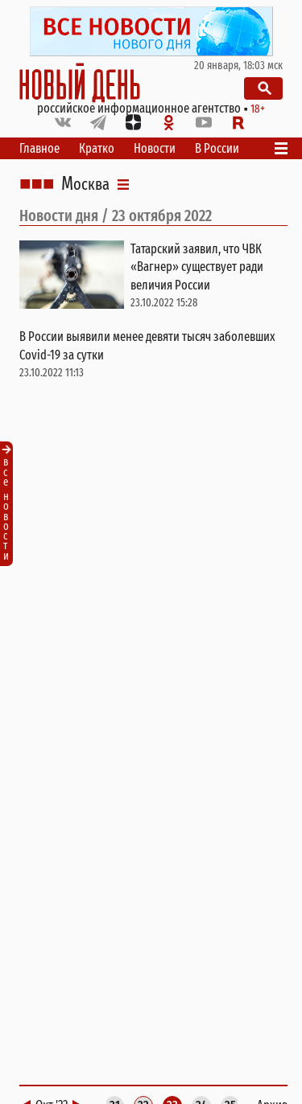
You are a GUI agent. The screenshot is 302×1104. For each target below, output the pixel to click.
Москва (85, 184)
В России (217, 148)
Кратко (96, 148)
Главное (39, 148)
